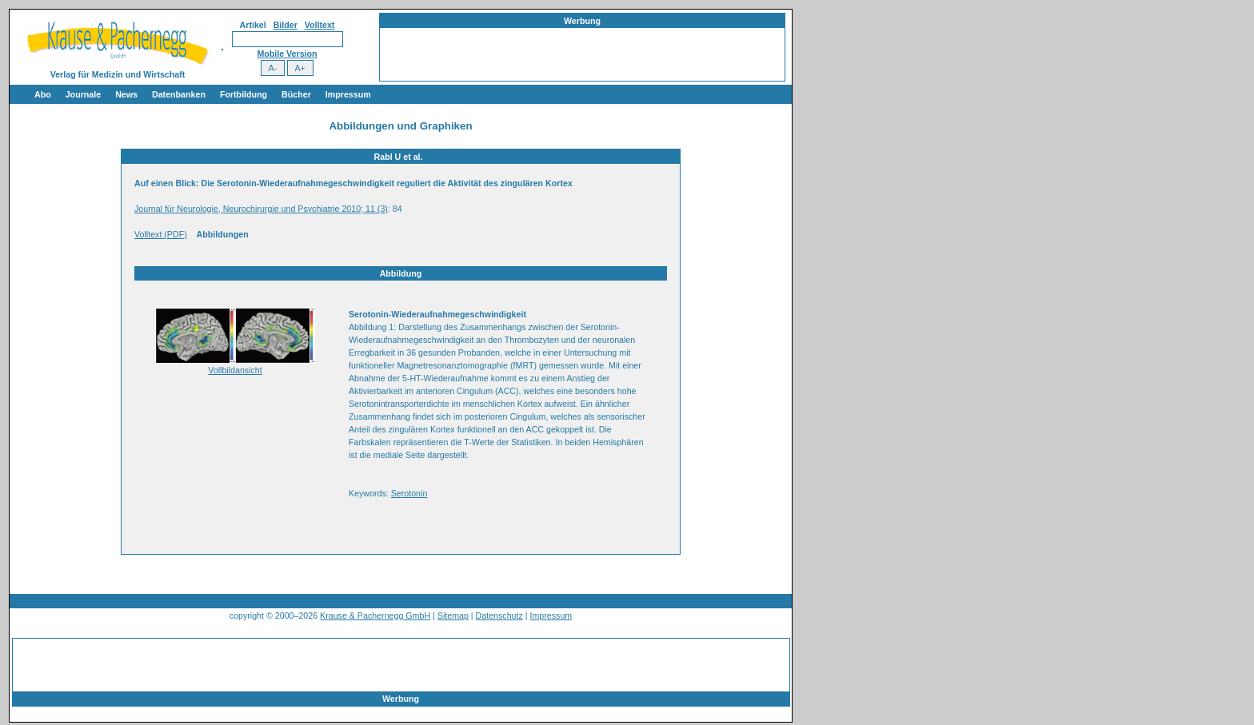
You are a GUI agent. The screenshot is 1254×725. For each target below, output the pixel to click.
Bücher (296, 94)
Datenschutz (499, 615)
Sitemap (453, 615)
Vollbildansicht (235, 370)
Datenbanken (179, 94)
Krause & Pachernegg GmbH (375, 615)
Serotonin (409, 493)
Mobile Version (287, 53)
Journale (83, 94)
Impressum (348, 94)
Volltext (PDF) (160, 234)
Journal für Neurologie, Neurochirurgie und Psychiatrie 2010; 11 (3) (261, 208)
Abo (42, 94)
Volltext (320, 25)
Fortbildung (243, 94)
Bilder (286, 25)
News (126, 94)
